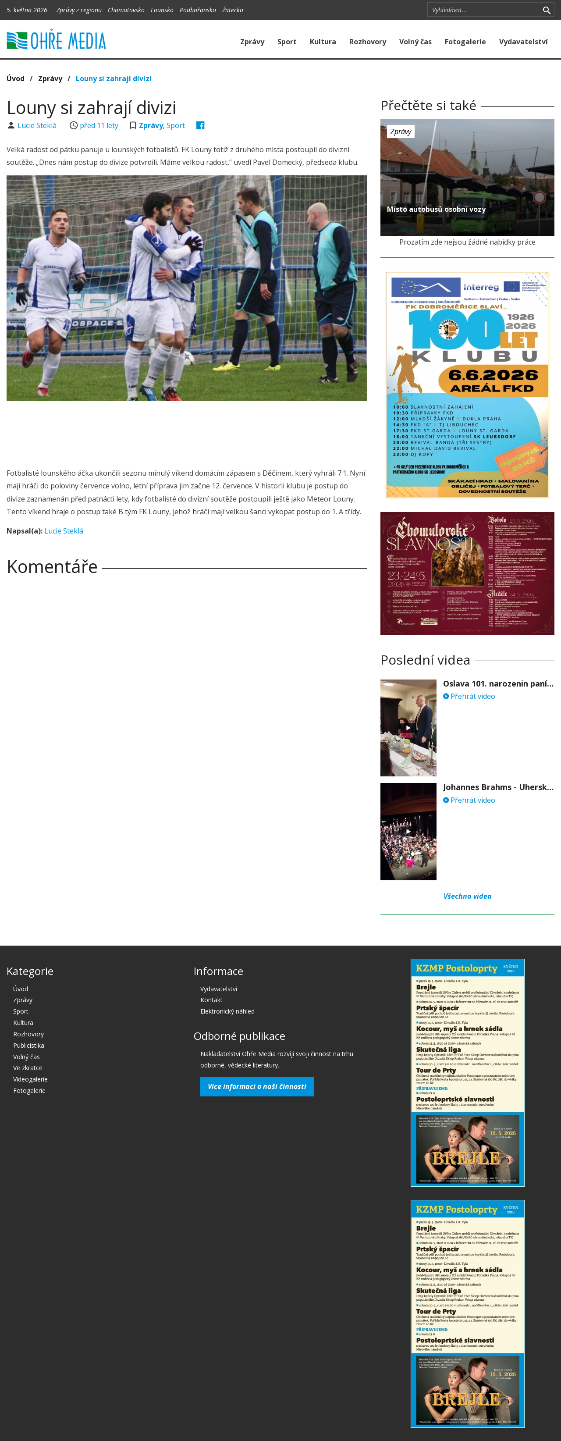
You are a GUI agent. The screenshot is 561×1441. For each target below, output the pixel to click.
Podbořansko (198, 10)
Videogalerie (30, 1079)
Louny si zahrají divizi (114, 78)
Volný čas (415, 41)
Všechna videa (468, 896)
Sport (287, 41)
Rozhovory (367, 41)
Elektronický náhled (227, 1011)
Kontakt (211, 1000)
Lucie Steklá (38, 125)
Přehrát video (469, 696)
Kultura (323, 41)
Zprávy (252, 41)
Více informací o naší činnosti (257, 1086)
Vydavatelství (523, 41)
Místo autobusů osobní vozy (436, 209)
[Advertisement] (187, 432)
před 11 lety (99, 125)
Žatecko (232, 10)
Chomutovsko (126, 10)
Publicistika (28, 1045)
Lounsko (162, 10)
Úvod (16, 78)
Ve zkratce (28, 1068)
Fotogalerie (465, 41)
